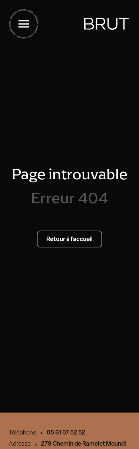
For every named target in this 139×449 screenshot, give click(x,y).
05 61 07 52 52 (66, 432)
